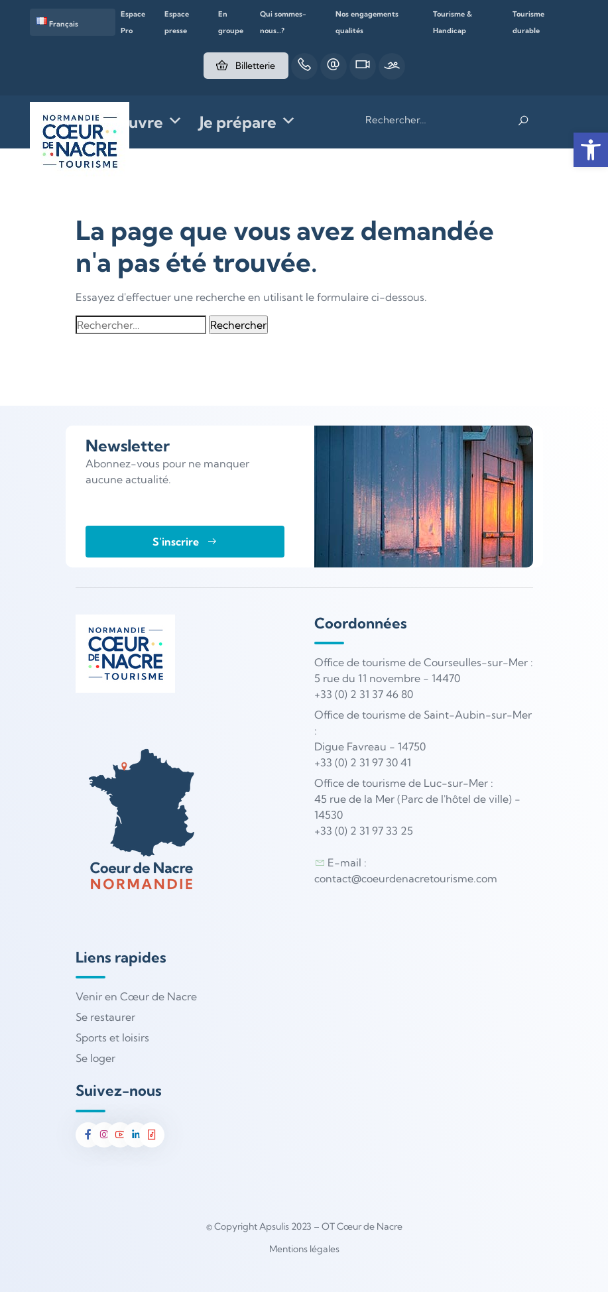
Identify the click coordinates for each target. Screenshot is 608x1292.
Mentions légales (304, 1249)
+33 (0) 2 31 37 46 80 (363, 694)
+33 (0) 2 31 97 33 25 (363, 830)
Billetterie (243, 66)
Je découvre (129, 122)
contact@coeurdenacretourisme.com (405, 878)
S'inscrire (184, 541)
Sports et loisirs (112, 1037)
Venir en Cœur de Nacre (136, 996)
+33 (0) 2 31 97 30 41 (362, 762)
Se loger (95, 1058)
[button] (591, 150)
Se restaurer (105, 1017)
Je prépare (248, 122)
